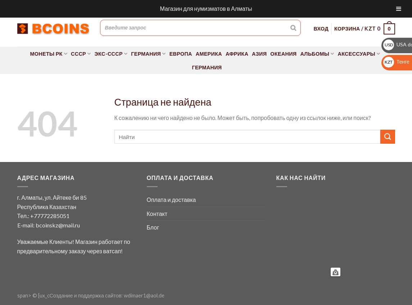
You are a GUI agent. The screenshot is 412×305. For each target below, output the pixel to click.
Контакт (157, 213)
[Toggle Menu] (398, 9)
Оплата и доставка (171, 199)
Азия (259, 54)
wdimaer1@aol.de (144, 295)
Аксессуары (359, 53)
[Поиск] (293, 27)
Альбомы (317, 53)
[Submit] (387, 137)
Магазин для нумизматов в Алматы (206, 8)
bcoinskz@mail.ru (58, 225)
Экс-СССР (111, 53)
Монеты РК (49, 53)
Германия (148, 53)
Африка (237, 54)
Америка (209, 54)
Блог (153, 227)
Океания (283, 54)
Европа (180, 54)
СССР (81, 53)
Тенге (396, 62)
